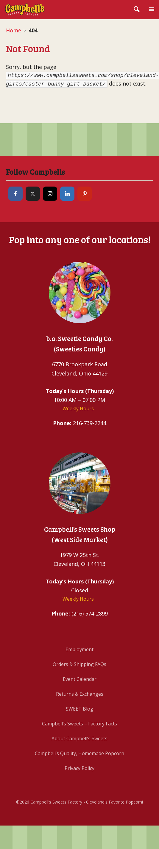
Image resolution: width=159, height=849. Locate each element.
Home (13, 30)
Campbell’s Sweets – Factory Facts (79, 723)
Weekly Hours (78, 408)
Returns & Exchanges (79, 694)
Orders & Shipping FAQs (79, 664)
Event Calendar (79, 679)
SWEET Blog (79, 709)
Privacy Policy (79, 768)
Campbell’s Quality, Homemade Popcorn (79, 753)
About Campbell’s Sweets (79, 738)
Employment (79, 649)
